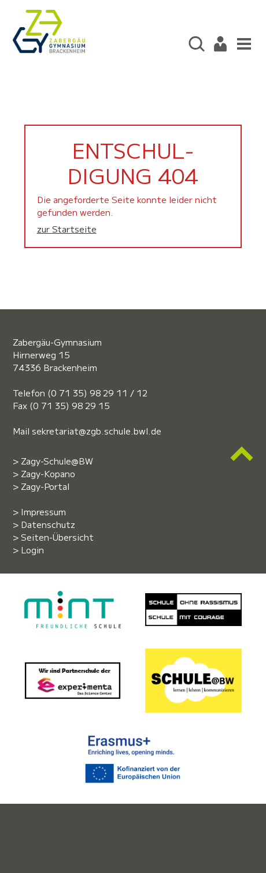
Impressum (43, 511)
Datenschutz (48, 524)
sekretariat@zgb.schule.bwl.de (96, 431)
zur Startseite (67, 229)
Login (32, 550)
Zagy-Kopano (48, 473)
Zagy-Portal (45, 486)
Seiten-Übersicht (57, 537)
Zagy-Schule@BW (57, 461)
